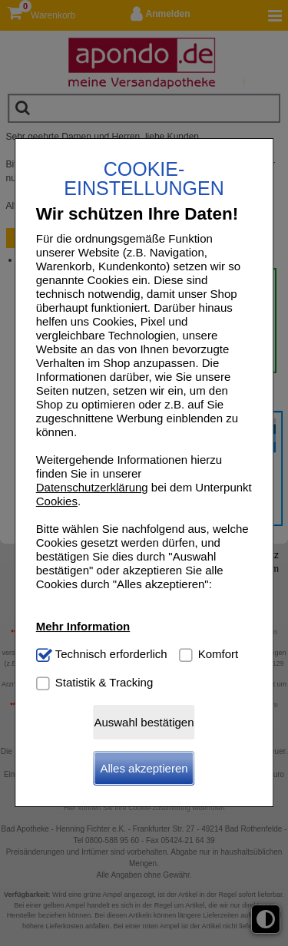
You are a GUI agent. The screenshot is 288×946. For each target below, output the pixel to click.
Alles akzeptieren (143, 768)
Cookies (57, 501)
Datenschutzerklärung (92, 487)
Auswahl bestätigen (144, 722)
